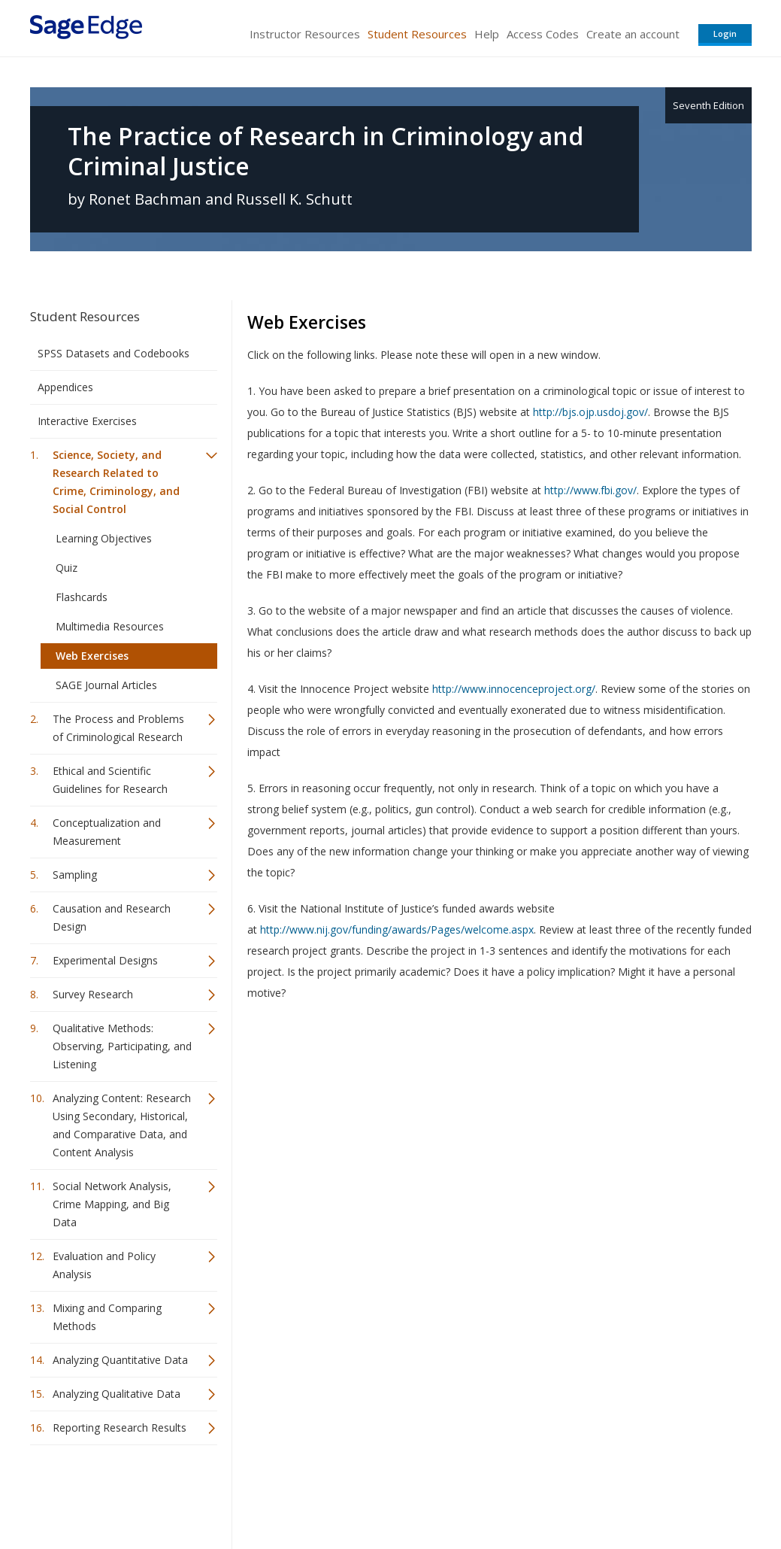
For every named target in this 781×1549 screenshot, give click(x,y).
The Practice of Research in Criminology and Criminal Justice (325, 151)
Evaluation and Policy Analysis (104, 1265)
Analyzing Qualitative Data (116, 1394)
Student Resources (417, 33)
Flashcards (81, 597)
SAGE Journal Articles (106, 685)
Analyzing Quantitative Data (120, 1360)
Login (725, 33)
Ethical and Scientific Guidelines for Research (110, 780)
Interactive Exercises (87, 421)
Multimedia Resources (110, 626)
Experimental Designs (105, 960)
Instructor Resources (305, 33)
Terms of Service (476, 1493)
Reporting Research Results (119, 1427)
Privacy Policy (652, 1493)
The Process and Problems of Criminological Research (118, 728)
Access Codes (543, 33)
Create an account (633, 33)
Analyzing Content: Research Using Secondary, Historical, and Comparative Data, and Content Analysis (122, 1125)
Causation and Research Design (112, 917)
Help (486, 33)
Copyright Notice (569, 1493)
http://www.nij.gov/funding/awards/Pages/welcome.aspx (397, 929)
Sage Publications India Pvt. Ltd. (248, 1493)
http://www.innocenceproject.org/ (513, 689)
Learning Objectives (104, 538)
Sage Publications (115, 1493)
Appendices (65, 387)
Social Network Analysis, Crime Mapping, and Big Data (112, 1204)
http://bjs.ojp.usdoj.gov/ (590, 412)
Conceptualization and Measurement (107, 832)
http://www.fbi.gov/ (590, 490)
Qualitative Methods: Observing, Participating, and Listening (122, 1046)
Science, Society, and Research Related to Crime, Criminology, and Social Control (116, 482)
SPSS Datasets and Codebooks (113, 353)
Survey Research (93, 994)
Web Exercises (92, 655)
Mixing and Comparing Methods (107, 1317)
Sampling (75, 874)
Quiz (66, 567)
